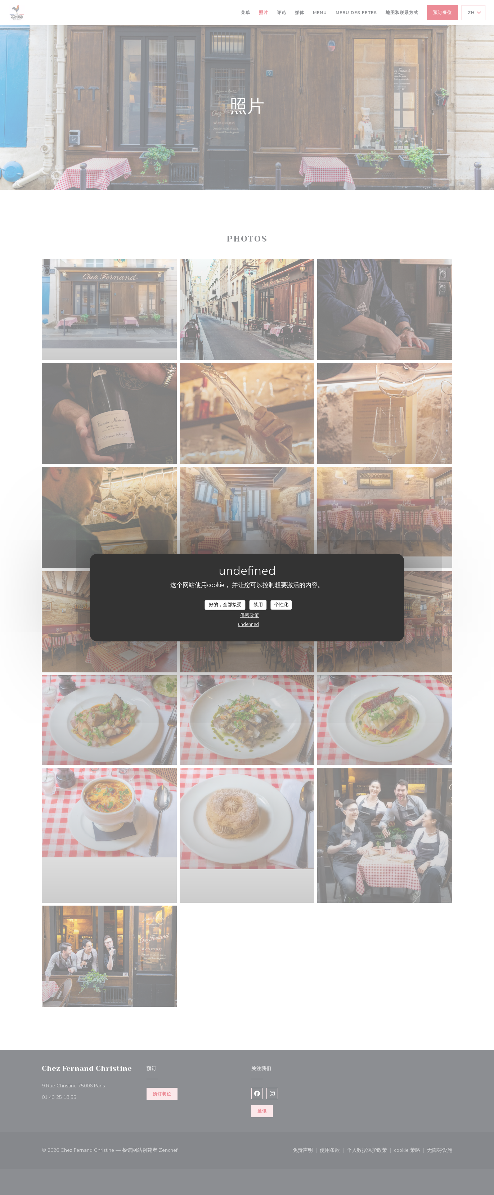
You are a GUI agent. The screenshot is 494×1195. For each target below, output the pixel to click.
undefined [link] (248, 624)
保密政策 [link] (249, 615)
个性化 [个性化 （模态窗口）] (281, 604)
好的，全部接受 (225, 604)
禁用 (258, 604)
